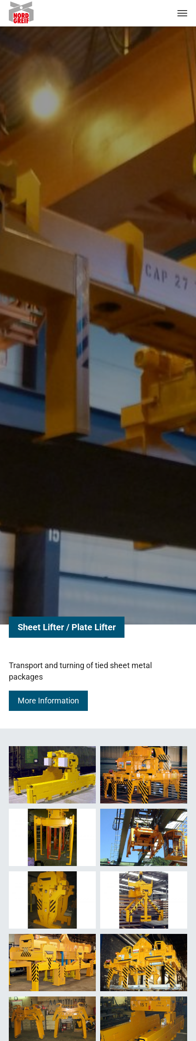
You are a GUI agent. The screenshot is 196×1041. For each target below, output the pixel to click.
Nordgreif (28, 12)
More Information (48, 700)
